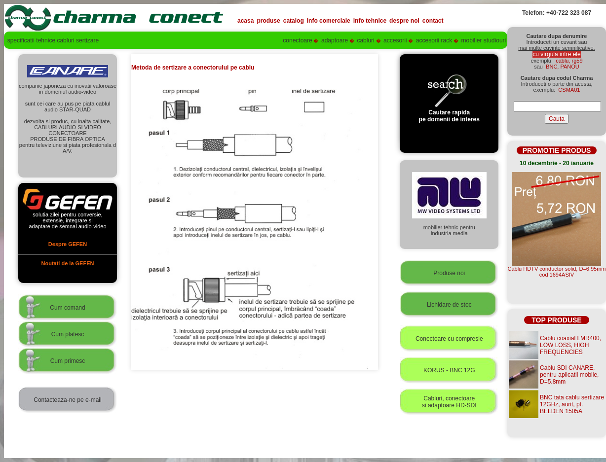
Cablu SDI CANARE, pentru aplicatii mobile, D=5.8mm (569, 374)
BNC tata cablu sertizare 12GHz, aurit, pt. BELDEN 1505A (572, 404)
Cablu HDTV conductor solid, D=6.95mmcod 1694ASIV (557, 272)
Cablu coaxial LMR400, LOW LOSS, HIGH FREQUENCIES (570, 345)
